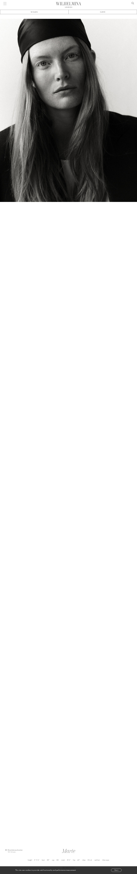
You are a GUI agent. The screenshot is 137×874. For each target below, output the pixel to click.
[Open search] (133, 3)
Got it (116, 870)
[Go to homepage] (68, 3)
